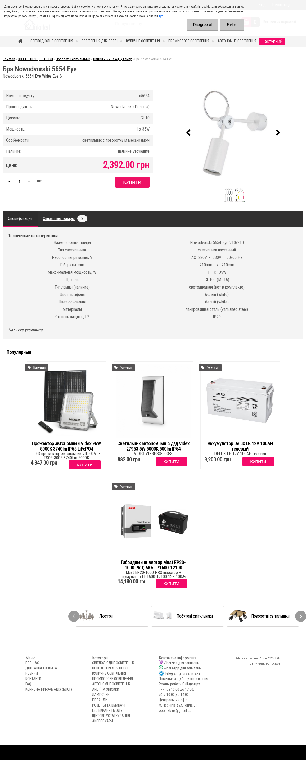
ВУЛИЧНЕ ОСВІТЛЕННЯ (143, 41)
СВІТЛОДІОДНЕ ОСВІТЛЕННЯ (51, 41)
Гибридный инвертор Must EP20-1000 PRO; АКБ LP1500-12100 (153, 565)
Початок (9, 59)
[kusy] (19, 181)
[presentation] (188, 132)
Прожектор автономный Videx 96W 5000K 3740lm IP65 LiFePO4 (66, 446)
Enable (231, 24)
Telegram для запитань (182, 673)
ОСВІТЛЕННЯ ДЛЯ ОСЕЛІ (100, 41)
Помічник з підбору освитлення (183, 679)
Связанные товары (65, 218)
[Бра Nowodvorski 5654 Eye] (233, 133)
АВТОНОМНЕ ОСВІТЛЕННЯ (237, 41)
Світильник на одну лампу (112, 59)
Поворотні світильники (73, 59)
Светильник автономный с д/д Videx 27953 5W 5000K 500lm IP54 (153, 446)
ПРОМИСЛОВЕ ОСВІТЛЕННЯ (188, 41)
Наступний (272, 41)
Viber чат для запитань (181, 663)
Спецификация (20, 218)
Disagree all (201, 24)
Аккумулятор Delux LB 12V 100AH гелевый (240, 446)
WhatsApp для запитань (182, 668)
